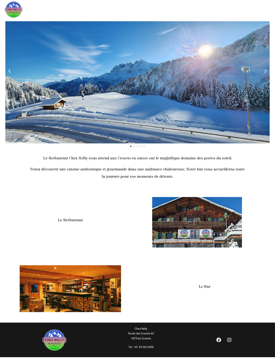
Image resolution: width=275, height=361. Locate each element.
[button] (17, 71)
